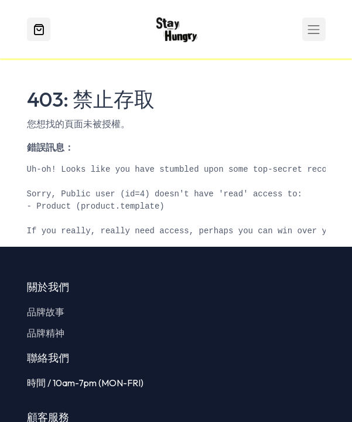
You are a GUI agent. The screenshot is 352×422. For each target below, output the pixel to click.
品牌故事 (45, 312)
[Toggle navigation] (314, 29)
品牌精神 (45, 333)
